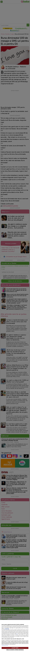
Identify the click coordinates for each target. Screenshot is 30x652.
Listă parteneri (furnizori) (5, 645)
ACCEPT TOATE (15, 647)
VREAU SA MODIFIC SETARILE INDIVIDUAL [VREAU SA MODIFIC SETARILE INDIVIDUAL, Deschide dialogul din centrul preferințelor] (15, 649)
